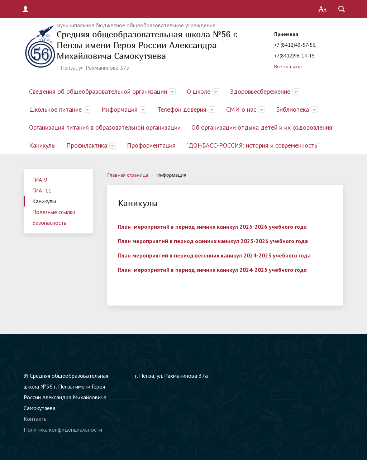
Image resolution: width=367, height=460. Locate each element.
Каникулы (42, 145)
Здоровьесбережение (260, 91)
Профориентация (151, 145)
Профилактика (86, 145)
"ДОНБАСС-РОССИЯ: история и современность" (252, 145)
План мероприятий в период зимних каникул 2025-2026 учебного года (212, 226)
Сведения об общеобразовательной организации (98, 91)
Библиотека (292, 109)
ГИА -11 (42, 190)
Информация (119, 109)
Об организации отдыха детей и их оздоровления (261, 127)
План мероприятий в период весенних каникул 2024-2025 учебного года (214, 255)
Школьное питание (55, 109)
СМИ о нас (241, 109)
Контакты (36, 418)
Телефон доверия (181, 109)
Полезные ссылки (53, 211)
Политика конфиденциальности (63, 429)
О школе (198, 91)
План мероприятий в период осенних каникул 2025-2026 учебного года (213, 241)
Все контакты (288, 66)
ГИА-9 (39, 179)
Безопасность (49, 222)
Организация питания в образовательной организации (105, 127)
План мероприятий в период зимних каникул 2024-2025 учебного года (212, 269)
